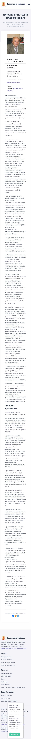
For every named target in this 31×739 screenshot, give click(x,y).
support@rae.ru (6, 731)
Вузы (2, 679)
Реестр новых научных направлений (13, 687)
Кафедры (4, 682)
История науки (6, 676)
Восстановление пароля (9, 701)
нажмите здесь (13, 730)
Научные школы (6, 673)
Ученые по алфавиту (8, 665)
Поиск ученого (6, 657)
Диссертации (5, 684)
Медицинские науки (13, 82)
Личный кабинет (6, 695)
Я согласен (14, 734)
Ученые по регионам (8, 662)
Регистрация (5, 698)
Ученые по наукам (7, 660)
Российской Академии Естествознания (14, 649)
